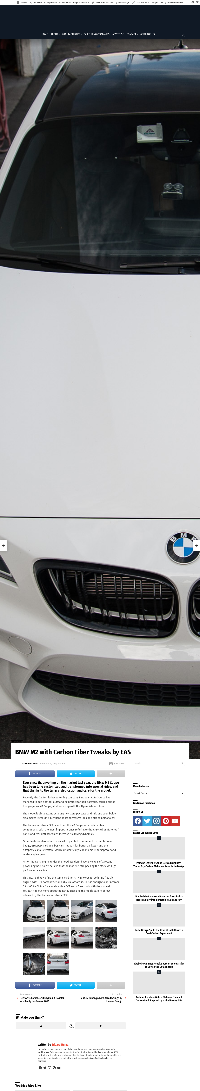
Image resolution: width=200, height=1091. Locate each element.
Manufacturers (71, 35)
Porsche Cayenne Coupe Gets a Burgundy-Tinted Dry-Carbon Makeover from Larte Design (159, 865)
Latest (24, 2)
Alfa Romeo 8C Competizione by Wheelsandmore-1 (159, 2)
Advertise (118, 35)
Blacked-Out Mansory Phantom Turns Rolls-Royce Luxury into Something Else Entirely (158, 899)
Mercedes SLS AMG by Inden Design (112, 2)
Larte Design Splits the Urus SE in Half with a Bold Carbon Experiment (159, 932)
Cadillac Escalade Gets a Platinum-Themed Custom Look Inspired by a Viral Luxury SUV (159, 999)
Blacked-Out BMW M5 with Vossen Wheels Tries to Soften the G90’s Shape (159, 966)
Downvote (100, 1026)
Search (182, 765)
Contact (131, 35)
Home (44, 35)
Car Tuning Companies (96, 35)
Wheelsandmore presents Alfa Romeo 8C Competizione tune (61, 2)
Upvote (41, 1026)
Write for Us (147, 35)
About (54, 35)
